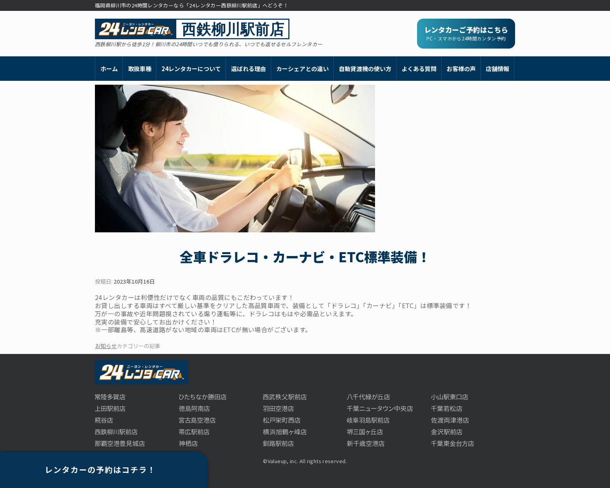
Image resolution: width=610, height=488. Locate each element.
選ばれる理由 (248, 68)
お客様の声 (461, 68)
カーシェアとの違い (302, 68)
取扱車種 (139, 68)
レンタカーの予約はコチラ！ (100, 469)
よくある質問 (418, 68)
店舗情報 (497, 68)
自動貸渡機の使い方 (365, 68)
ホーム (109, 68)
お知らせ (106, 346)
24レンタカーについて (191, 68)
